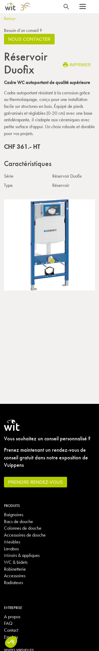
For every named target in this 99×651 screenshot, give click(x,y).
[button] (82, 6)
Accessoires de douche (25, 535)
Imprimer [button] (77, 64)
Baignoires (13, 514)
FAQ (8, 623)
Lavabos (11, 549)
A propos (12, 616)
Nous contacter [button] (29, 39)
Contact (11, 630)
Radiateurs (13, 582)
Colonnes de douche (22, 528)
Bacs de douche (18, 521)
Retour (10, 18)
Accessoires (14, 575)
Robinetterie (15, 569)
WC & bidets (15, 562)
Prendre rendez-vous (35, 482)
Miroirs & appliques (22, 555)
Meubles (12, 542)
